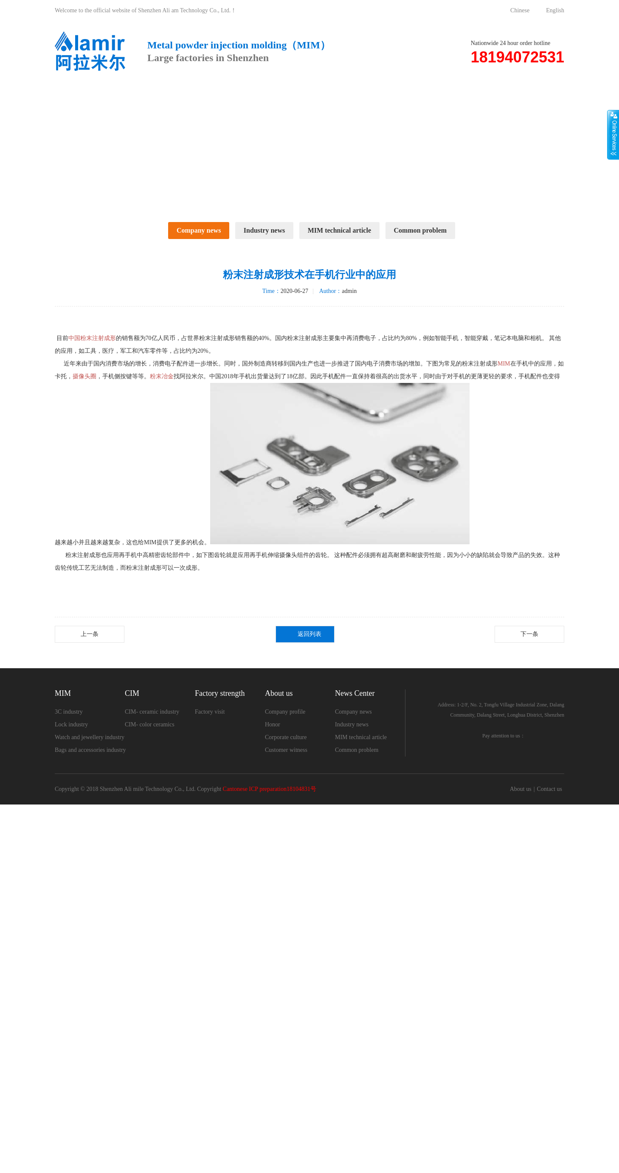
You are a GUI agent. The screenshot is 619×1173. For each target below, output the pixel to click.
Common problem (420, 230)
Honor (272, 1083)
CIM (198, 92)
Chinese (519, 10)
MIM (142, 92)
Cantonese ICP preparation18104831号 (269, 1157)
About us (346, 92)
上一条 (89, 992)
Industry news (264, 230)
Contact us (493, 92)
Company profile (285, 1070)
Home (84, 92)
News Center (418, 92)
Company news (199, 230)
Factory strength (269, 92)
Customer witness (286, 1108)
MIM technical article (339, 230)
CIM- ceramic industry (152, 1070)
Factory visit (210, 1070)
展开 (613, 135)
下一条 (529, 992)
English (555, 10)
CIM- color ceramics (149, 1083)
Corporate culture (286, 1095)
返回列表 (309, 992)
